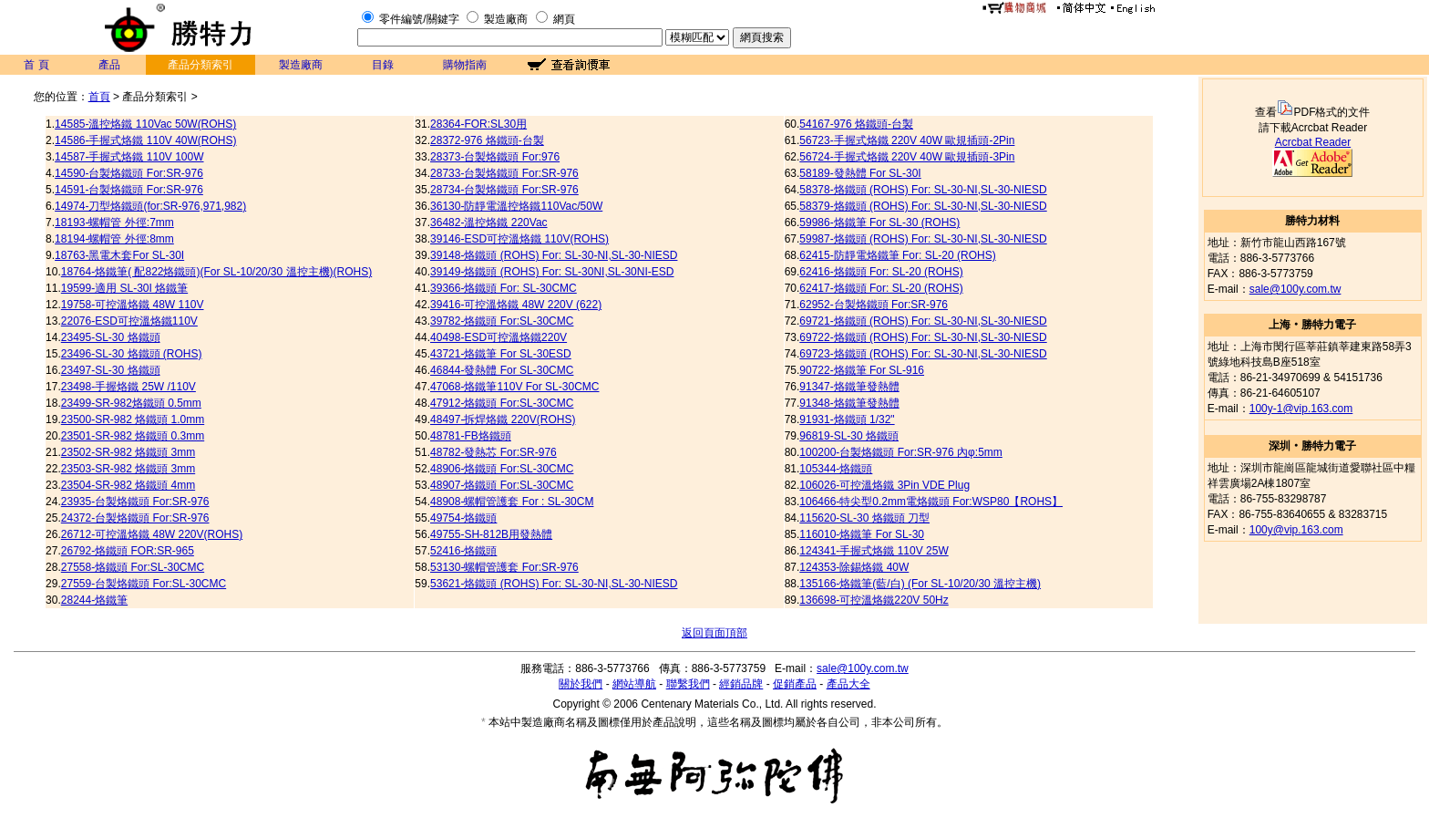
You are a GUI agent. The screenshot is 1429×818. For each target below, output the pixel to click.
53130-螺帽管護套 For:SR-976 (504, 567)
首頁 (99, 96)
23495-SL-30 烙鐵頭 (110, 337)
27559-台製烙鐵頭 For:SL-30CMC (143, 583)
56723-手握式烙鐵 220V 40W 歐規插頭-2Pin (906, 140)
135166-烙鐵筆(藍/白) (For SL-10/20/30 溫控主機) (920, 583)
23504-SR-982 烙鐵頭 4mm (128, 485)
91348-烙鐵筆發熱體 (849, 403)
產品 (109, 64)
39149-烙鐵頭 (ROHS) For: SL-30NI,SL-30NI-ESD (551, 271)
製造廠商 (506, 19)
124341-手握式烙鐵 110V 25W (873, 550)
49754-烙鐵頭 (463, 518)
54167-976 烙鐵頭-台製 (856, 124)
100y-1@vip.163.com (1301, 408)
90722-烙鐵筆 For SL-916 (861, 370)
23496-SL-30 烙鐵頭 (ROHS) (131, 353)
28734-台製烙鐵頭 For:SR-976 (504, 189)
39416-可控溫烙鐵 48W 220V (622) (515, 304)
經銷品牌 (741, 684)
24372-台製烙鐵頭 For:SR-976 (135, 518)
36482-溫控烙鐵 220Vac (489, 222)
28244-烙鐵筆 (94, 600)
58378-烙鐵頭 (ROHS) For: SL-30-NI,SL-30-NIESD (922, 189)
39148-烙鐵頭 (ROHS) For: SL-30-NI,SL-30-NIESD (553, 255)
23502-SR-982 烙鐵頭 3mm (128, 452)
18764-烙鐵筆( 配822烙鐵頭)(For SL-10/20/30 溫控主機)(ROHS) (216, 271)
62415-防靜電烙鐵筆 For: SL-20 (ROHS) (897, 255)
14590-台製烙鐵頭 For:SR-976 (129, 173)
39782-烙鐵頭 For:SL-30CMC (501, 321)
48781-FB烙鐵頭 (470, 436)
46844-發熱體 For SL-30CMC (501, 370)
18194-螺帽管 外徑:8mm (114, 239)
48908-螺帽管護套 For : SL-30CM (511, 501)
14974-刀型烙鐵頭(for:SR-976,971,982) (150, 206)
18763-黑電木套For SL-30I (119, 255)
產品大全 (848, 684)
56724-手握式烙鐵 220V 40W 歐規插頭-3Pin (906, 156)
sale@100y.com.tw (1295, 289)
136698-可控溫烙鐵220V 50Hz (873, 600)
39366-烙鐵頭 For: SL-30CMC (503, 288)
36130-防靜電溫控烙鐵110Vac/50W (516, 206)
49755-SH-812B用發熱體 (491, 534)
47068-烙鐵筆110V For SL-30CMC (514, 386)
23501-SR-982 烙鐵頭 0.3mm (132, 436)
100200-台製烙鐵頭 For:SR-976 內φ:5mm (900, 452)
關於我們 (580, 684)
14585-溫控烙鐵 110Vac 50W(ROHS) (145, 124)
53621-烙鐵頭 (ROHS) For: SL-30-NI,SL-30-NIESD (553, 583)
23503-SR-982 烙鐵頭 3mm (128, 468)
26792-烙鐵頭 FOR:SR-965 (127, 550)
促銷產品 (795, 684)
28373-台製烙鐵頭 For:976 (495, 156)
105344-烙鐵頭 (835, 468)
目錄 (383, 64)
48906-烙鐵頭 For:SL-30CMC (501, 468)
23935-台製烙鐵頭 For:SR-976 (135, 501)
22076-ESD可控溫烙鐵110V (129, 321)
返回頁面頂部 (714, 632)
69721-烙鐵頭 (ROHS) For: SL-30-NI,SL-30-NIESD (922, 321)
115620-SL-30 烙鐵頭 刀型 (864, 518)
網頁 (564, 19)
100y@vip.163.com (1296, 529)
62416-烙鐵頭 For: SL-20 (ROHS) (880, 271)
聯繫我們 (688, 684)
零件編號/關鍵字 (418, 19)
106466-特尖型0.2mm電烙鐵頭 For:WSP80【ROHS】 (931, 501)
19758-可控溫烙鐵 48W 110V (132, 304)
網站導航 (634, 684)
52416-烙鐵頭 (463, 550)
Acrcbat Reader (1313, 142)
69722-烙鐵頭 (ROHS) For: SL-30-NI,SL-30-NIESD (922, 337)
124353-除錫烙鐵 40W (854, 567)
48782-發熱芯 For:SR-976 (493, 452)
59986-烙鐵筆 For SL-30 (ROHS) (879, 222)
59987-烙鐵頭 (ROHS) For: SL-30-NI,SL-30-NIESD (922, 239)
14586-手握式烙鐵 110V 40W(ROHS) (145, 140)
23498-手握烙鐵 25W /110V (128, 386)
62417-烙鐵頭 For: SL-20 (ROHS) (880, 288)
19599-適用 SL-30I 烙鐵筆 (124, 288)
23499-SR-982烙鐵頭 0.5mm (131, 403)
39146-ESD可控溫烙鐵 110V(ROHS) (519, 239)
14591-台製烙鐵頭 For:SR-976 (129, 189)
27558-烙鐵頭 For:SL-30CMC (132, 567)
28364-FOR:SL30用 (478, 124)
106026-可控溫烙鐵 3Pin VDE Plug (884, 485)
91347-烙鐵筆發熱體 (849, 386)
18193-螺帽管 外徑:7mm (114, 222)
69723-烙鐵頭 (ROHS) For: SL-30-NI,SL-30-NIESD (922, 353)
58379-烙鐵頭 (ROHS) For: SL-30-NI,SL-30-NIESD (922, 206)
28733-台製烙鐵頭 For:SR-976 (504, 173)
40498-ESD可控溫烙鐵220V (498, 337)
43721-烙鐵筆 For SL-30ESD (500, 353)
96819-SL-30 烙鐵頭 (849, 436)
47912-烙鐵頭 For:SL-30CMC (501, 403)
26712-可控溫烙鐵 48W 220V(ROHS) (151, 534)
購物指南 (465, 64)
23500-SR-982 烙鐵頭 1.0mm (132, 419)
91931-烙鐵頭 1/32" (846, 419)
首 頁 (36, 64)
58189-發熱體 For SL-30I (859, 173)
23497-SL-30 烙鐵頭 (110, 370)
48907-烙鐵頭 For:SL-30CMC (501, 485)
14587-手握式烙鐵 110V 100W (129, 156)
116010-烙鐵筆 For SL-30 (861, 534)
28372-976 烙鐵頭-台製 (487, 140)
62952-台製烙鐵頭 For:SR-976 (873, 304)
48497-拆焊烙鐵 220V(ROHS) (502, 419)
